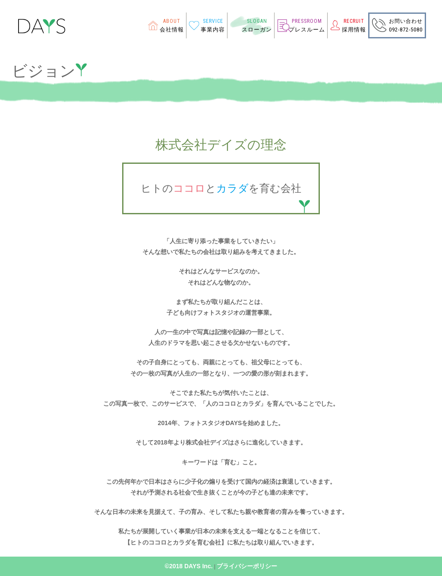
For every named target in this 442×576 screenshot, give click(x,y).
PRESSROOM (307, 21)
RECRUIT (354, 21)
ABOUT (171, 21)
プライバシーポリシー (247, 566)
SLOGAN (257, 21)
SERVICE (213, 21)
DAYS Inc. (198, 566)
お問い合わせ (406, 21)
